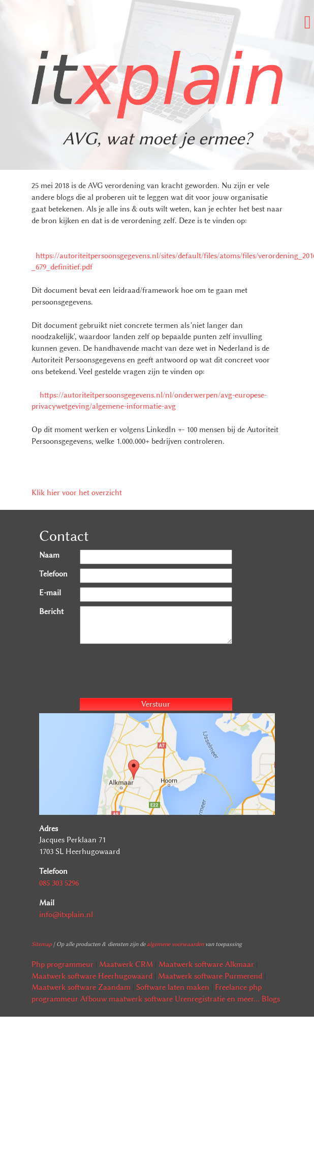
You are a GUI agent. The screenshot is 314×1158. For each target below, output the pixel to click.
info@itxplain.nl (66, 914)
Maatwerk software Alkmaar (206, 964)
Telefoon (53, 573)
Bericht (51, 611)
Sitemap (42, 944)
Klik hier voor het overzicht (77, 492)
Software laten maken (172, 987)
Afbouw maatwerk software (126, 998)
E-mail (50, 592)
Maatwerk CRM (126, 964)
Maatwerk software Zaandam (81, 987)
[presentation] (157, 672)
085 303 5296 (59, 883)
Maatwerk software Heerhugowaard (92, 976)
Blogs (271, 998)
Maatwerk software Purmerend (210, 976)
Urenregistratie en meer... (217, 998)
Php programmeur (62, 964)
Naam (49, 555)
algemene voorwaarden (175, 944)
